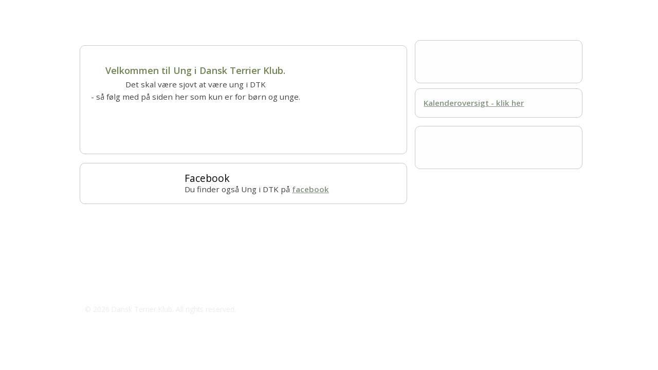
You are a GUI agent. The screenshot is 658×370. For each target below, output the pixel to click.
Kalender (304, 10)
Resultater (412, 10)
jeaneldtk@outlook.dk (136, 288)
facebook (310, 189)
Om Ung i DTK (137, 10)
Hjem (89, 10)
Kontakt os (462, 10)
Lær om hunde (198, 10)
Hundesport (257, 10)
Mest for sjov (357, 10)
